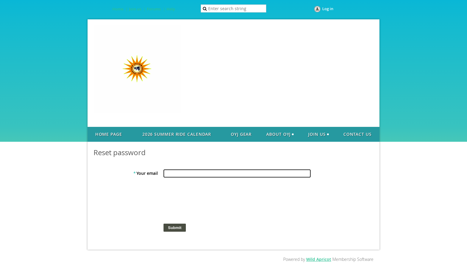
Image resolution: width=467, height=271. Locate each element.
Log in (327, 8)
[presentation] (209, 202)
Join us (135, 9)
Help (170, 9)
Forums (154, 9)
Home (117, 9)
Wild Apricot (318, 259)
